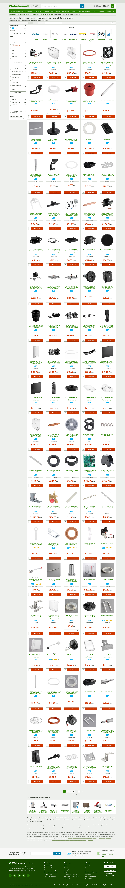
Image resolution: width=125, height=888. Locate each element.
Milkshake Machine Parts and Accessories (76, 811)
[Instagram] (10, 875)
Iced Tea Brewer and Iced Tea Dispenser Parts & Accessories (54, 811)
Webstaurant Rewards (50, 868)
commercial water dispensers (89, 838)
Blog (65, 865)
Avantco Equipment (57, 840)
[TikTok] (23, 875)
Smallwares (37, 11)
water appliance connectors (75, 838)
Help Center (110, 866)
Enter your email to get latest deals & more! (17, 853)
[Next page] (82, 791)
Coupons (66, 872)
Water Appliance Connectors (108, 811)
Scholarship (88, 874)
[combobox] (60, 6)
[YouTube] (14, 875)
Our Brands (88, 868)
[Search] (24, 118)
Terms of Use (75, 885)
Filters (11, 23)
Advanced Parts (74, 840)
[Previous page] (61, 791)
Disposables (65, 11)
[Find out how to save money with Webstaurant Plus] (35, 67)
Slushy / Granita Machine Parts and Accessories (98, 811)
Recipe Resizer (48, 874)
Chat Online (108, 873)
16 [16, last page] (79, 791)
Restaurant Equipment (17, 11)
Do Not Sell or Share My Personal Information (104, 885)
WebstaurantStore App (50, 870)
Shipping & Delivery (110, 875)
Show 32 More (18, 62)
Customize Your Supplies (50, 872)
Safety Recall (67, 878)
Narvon (68, 840)
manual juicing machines (105, 838)
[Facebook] (19, 875)
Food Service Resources (70, 874)
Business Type (110, 11)
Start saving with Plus (78, 855)
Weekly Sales (67, 870)
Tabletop (57, 11)
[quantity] (29, 77)
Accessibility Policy (85, 885)
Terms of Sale (58, 885)
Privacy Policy (66, 885)
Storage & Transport (84, 11)
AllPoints (80, 840)
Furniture (73, 11)
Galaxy (64, 840)
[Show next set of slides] (114, 807)
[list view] (35, 23)
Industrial (101, 11)
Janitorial (94, 11)
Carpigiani (90, 840)
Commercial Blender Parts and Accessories (32, 811)
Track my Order (110, 870)
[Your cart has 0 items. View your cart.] (113, 6)
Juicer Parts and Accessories (65, 811)
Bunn (84, 840)
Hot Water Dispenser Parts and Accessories (43, 811)
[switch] (113, 23)
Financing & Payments (91, 872)
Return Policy (88, 878)
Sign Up (57, 853)
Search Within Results (16, 116)
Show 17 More (17, 92)
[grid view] (30, 23)
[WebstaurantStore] (23, 863)
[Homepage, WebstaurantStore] (23, 6)
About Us (87, 865)
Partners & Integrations (50, 876)
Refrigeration (28, 11)
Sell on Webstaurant (90, 876)
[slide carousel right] (111, 36)
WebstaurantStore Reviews (71, 876)
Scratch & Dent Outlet (70, 868)
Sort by (41, 23)
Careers (87, 870)
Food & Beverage (48, 11)
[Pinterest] (28, 875)
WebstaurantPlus (48, 865)
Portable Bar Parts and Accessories (87, 811)
